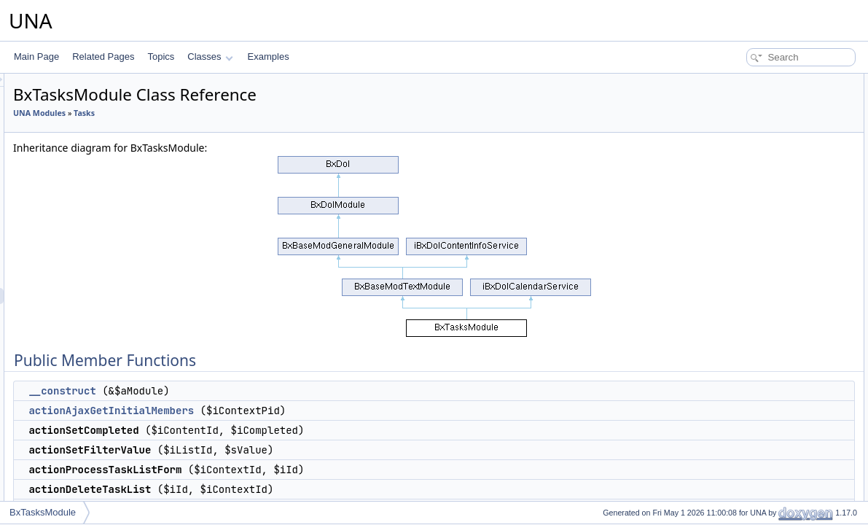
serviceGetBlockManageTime (774, 274)
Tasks (266, 113)
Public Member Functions (754, 82)
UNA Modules (221, 113)
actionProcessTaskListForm (770, 162)
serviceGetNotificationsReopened (782, 386)
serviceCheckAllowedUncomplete (782, 483)
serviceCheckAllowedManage (774, 451)
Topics (160, 56)
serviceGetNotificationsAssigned (779, 418)
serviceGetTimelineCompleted (775, 322)
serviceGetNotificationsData (771, 354)
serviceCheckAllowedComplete (777, 467)
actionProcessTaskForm (763, 194)
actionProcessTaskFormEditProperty (788, 210)
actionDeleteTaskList (757, 178)
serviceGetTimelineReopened (774, 338)
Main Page (36, 56)
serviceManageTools (757, 242)
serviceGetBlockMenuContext (774, 258)
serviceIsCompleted (755, 499)
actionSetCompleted (756, 130)
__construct (244, 390)
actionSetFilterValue (756, 146)
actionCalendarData (755, 226)
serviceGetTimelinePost (763, 306)
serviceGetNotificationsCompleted (783, 370)
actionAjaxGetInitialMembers (293, 410)
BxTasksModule (42, 512)
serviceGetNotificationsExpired (776, 402)
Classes (209, 56)
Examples (268, 56)
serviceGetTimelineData (763, 290)
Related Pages (103, 56)
